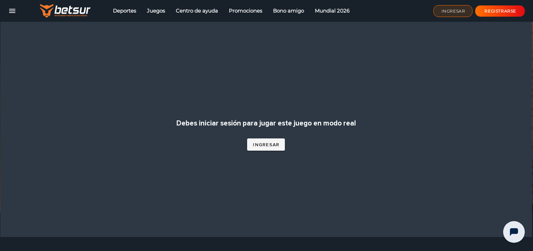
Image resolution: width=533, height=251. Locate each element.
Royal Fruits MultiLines (431, 93)
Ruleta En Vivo (421, 150)
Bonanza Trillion (423, 112)
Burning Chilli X (422, 73)
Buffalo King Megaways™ (434, 188)
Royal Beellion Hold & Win (435, 131)
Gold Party (416, 226)
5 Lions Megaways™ (428, 207)
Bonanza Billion (422, 54)
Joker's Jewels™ (423, 169)
